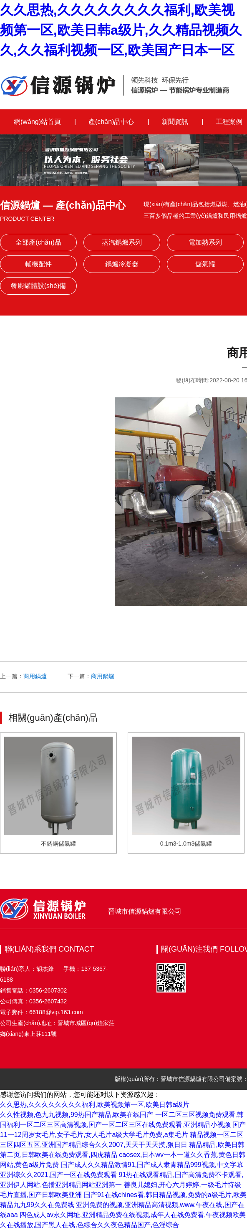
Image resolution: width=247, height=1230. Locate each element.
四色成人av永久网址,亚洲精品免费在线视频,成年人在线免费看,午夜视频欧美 (133, 1214)
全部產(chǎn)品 (38, 242)
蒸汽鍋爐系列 (122, 242)
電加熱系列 (205, 242)
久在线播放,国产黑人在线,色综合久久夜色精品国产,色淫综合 (89, 1224)
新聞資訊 (174, 121)
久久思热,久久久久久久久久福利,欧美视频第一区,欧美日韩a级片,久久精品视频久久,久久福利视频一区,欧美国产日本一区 (121, 30)
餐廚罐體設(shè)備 (38, 285)
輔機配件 (38, 264)
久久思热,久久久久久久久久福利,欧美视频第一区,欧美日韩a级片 (94, 1104)
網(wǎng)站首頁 (37, 121)
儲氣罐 (205, 264)
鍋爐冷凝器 (122, 264)
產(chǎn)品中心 (111, 121)
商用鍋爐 (35, 676)
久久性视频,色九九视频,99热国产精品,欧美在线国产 (76, 1114)
